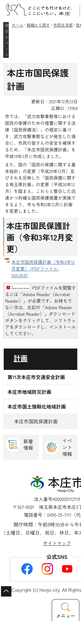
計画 (21, 358)
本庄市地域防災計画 (29, 391)
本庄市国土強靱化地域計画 (36, 406)
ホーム (17, 25)
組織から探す (38, 25)
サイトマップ (57, 543)
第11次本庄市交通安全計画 (36, 377)
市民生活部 (63, 25)
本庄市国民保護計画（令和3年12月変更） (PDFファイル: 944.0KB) (43, 268)
